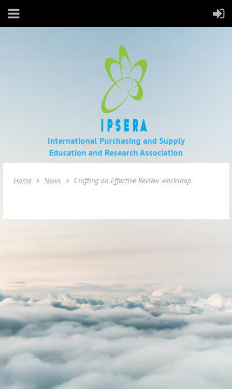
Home (22, 180)
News (52, 180)
